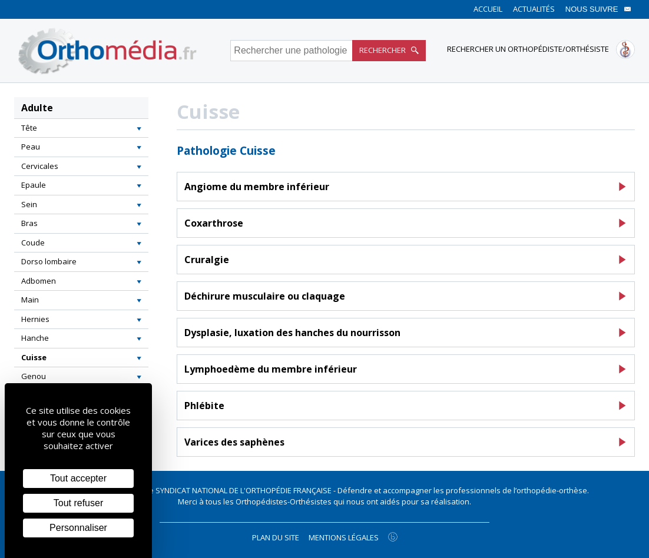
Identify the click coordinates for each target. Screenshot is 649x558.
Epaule (33, 185)
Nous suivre (598, 9)
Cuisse (34, 357)
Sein (29, 204)
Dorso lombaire (49, 261)
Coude (33, 242)
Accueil (487, 9)
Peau (30, 146)
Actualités (534, 9)
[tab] (81, 128)
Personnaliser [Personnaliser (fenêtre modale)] (78, 528)
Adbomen (38, 280)
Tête (29, 127)
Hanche (35, 338)
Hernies (35, 319)
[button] (139, 128)
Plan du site (275, 537)
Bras (29, 223)
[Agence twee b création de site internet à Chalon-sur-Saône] (393, 536)
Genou (33, 376)
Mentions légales (344, 537)
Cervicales (39, 166)
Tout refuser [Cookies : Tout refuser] (78, 503)
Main (30, 299)
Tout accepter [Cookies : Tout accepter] (78, 478)
